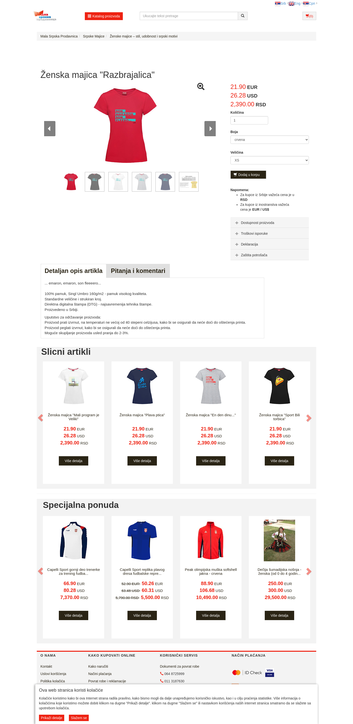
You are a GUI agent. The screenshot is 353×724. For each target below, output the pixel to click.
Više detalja (73, 461)
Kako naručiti (98, 666)
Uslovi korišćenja (53, 674)
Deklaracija (246, 244)
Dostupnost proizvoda (254, 223)
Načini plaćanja (100, 674)
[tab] (269, 222)
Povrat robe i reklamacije (107, 681)
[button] (41, 418)
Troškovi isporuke (251, 233)
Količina (237, 112)
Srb (280, 3)
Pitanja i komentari (138, 270)
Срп (309, 3)
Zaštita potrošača (250, 255)
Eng (295, 3)
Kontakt (46, 666)
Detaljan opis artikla (73, 270)
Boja (234, 132)
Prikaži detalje (51, 718)
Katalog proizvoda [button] (104, 16)
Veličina (236, 152)
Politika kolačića (52, 681)
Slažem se (79, 718)
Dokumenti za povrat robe (179, 666)
